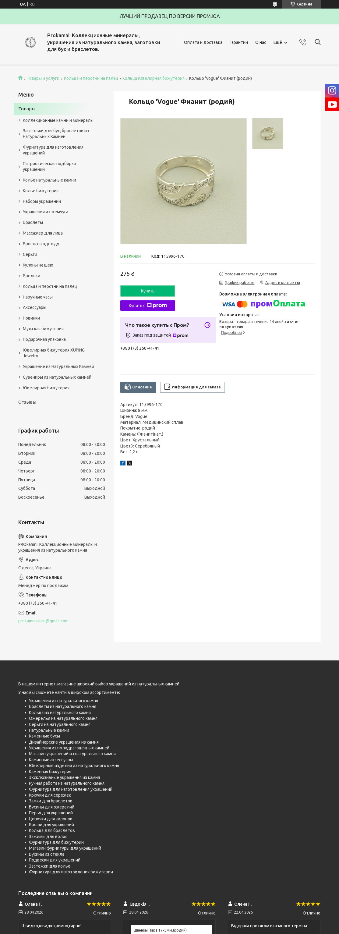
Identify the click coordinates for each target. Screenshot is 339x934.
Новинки (31, 318)
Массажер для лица (43, 233)
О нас (260, 42)
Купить (147, 290)
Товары (26, 108)
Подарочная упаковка (44, 339)
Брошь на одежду (41, 243)
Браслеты (33, 222)
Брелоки (31, 275)
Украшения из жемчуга (45, 211)
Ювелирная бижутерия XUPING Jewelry (54, 353)
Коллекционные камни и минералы (58, 120)
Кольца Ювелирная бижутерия (153, 78)
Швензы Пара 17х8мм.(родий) (160, 930)
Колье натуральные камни (49, 180)
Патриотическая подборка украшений (49, 166)
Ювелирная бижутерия (46, 387)
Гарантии (239, 42)
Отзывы (27, 402)
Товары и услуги (43, 78)
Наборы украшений (42, 201)
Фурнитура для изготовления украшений (53, 150)
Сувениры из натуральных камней (57, 377)
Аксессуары (34, 307)
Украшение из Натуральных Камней (58, 366)
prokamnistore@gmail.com (43, 620)
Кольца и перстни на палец (91, 78)
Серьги (30, 254)
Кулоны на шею (38, 265)
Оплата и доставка (203, 42)
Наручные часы (38, 297)
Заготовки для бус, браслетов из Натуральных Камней (56, 133)
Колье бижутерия (40, 190)
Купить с (148, 305)
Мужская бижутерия (43, 328)
